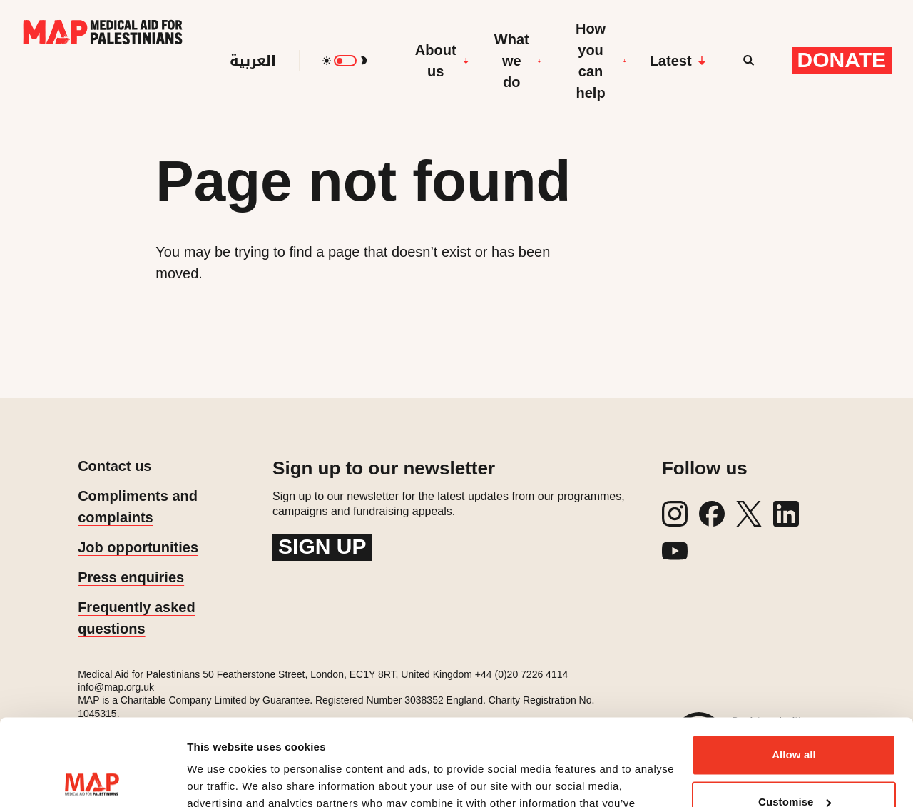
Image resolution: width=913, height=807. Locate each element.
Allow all (794, 674)
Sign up (322, 546)
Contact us (114, 466)
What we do (517, 60)
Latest (678, 60)
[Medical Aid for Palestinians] (102, 60)
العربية (253, 60)
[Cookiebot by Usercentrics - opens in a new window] (92, 779)
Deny (793, 767)
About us (442, 60)
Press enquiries (131, 577)
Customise (794, 720)
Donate (841, 59)
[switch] (345, 60)
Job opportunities (138, 547)
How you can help (601, 61)
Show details (220, 779)
